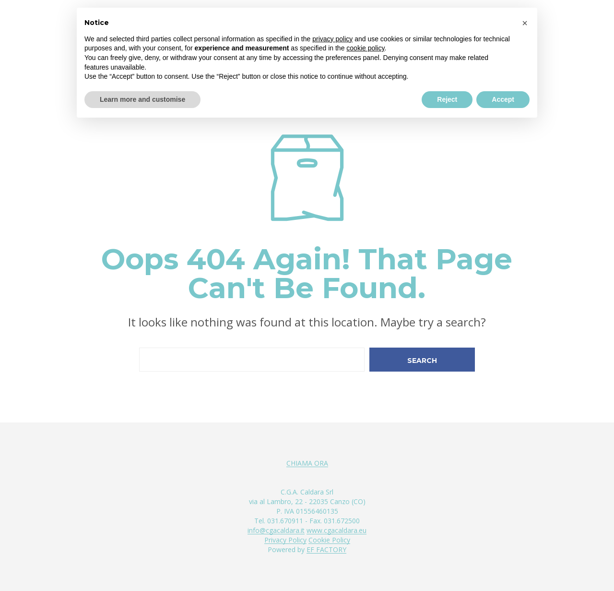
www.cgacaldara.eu (336, 530)
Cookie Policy (329, 540)
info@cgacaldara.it (276, 530)
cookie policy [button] (365, 48)
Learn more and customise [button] (142, 99)
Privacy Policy (285, 540)
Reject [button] (447, 99)
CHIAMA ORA (307, 463)
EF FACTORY (326, 550)
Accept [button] (503, 99)
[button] (524, 23)
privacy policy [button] (332, 39)
